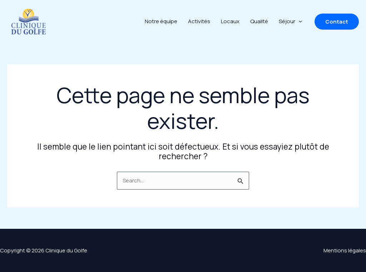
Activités (199, 21)
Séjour (290, 21)
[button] (337, 22)
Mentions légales (344, 250)
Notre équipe (161, 21)
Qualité (259, 21)
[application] (298, 21)
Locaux (230, 21)
